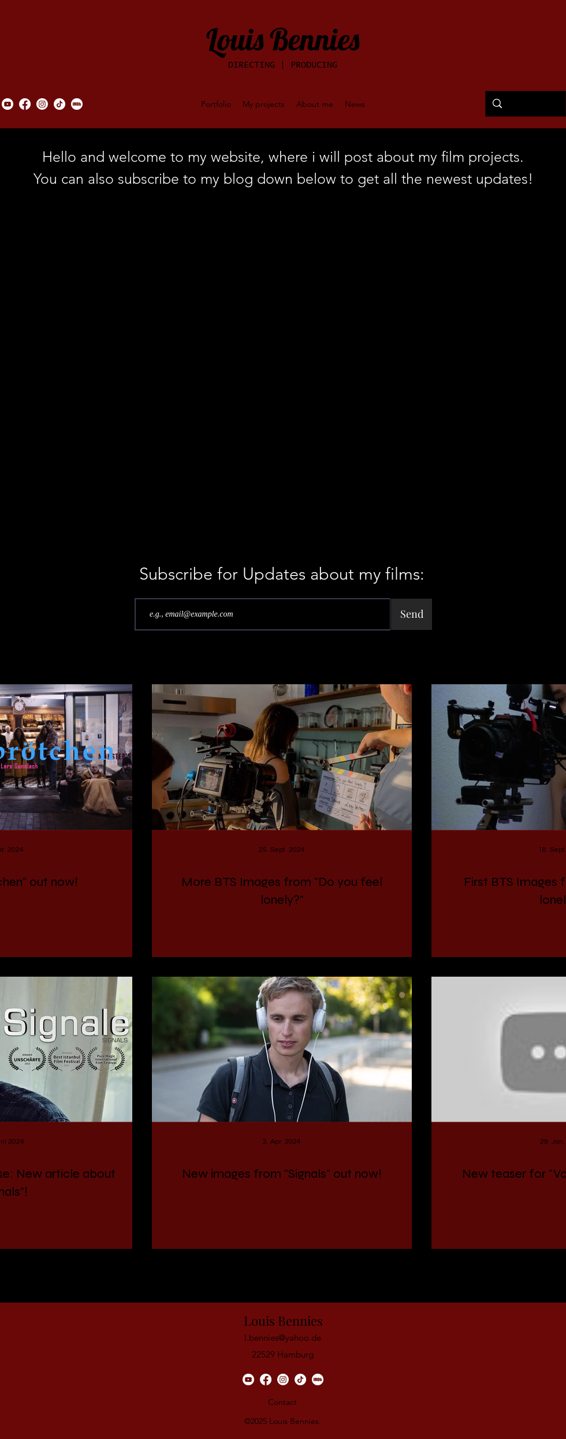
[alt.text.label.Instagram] (42, 104)
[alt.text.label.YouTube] (7, 104)
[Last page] (378, 1269)
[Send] (411, 614)
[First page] (184, 1269)
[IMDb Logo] (77, 104)
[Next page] (354, 1269)
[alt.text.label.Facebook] (25, 104)
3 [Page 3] (282, 1269)
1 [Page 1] (233, 1269)
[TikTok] (59, 104)
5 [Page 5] (330, 1269)
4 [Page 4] (306, 1269)
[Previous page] (209, 1269)
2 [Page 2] (257, 1269)
